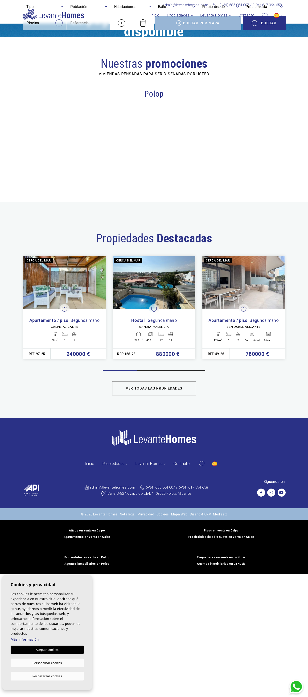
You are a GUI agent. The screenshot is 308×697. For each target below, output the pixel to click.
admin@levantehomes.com (185, 5)
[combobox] (45, 551)
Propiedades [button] (178, 15)
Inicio (155, 15)
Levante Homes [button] (213, 15)
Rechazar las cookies (47, 676)
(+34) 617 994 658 (267, 5)
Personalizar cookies (47, 663)
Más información (25, 640)
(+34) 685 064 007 (234, 5)
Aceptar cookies (47, 650)
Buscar (264, 567)
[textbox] (45, 551)
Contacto (246, 15)
